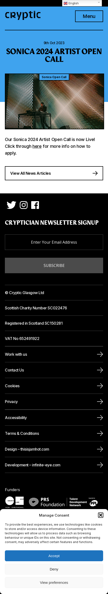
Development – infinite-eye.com (32, 464)
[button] (100, 515)
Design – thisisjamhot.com (27, 449)
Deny (54, 569)
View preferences (54, 582)
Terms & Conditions (22, 433)
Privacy (11, 401)
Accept (54, 556)
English (71, 3)
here (37, 146)
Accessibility (16, 417)
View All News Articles (30, 173)
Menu (89, 16)
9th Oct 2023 (54, 43)
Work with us (16, 354)
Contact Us (14, 370)
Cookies (12, 385)
